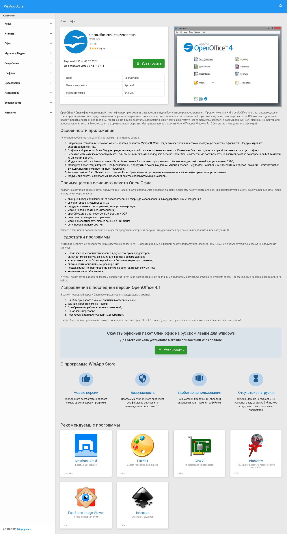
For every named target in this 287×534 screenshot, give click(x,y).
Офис (63, 21)
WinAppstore (24, 505)
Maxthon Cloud (86, 461)
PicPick (142, 461)
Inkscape (142, 513)
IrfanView (256, 461)
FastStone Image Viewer (86, 513)
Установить (149, 63)
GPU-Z (199, 461)
